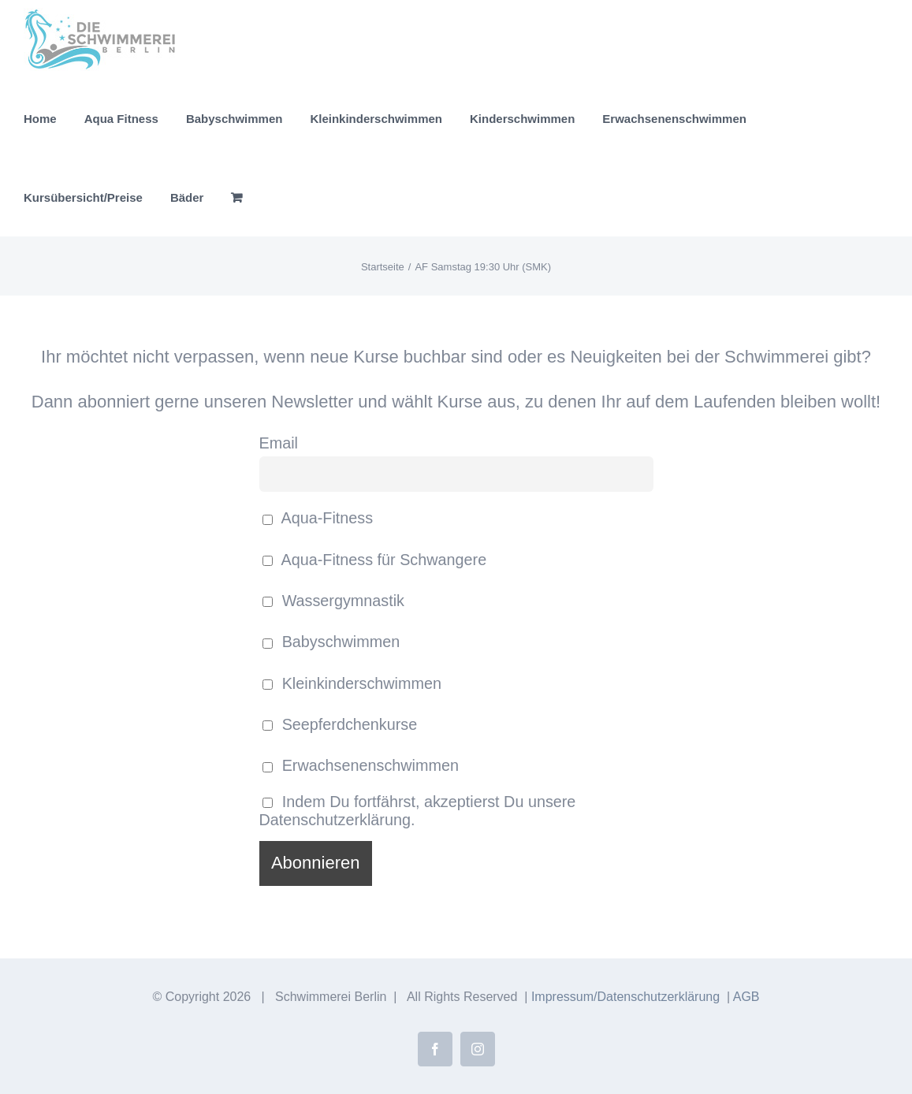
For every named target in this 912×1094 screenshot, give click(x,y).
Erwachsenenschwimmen (360, 765)
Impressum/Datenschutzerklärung (625, 996)
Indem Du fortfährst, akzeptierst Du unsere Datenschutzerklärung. (417, 810)
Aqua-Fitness (318, 518)
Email (278, 443)
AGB (746, 996)
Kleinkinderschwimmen (351, 683)
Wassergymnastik (333, 600)
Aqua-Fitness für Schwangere (374, 559)
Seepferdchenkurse (340, 724)
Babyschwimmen (331, 641)
